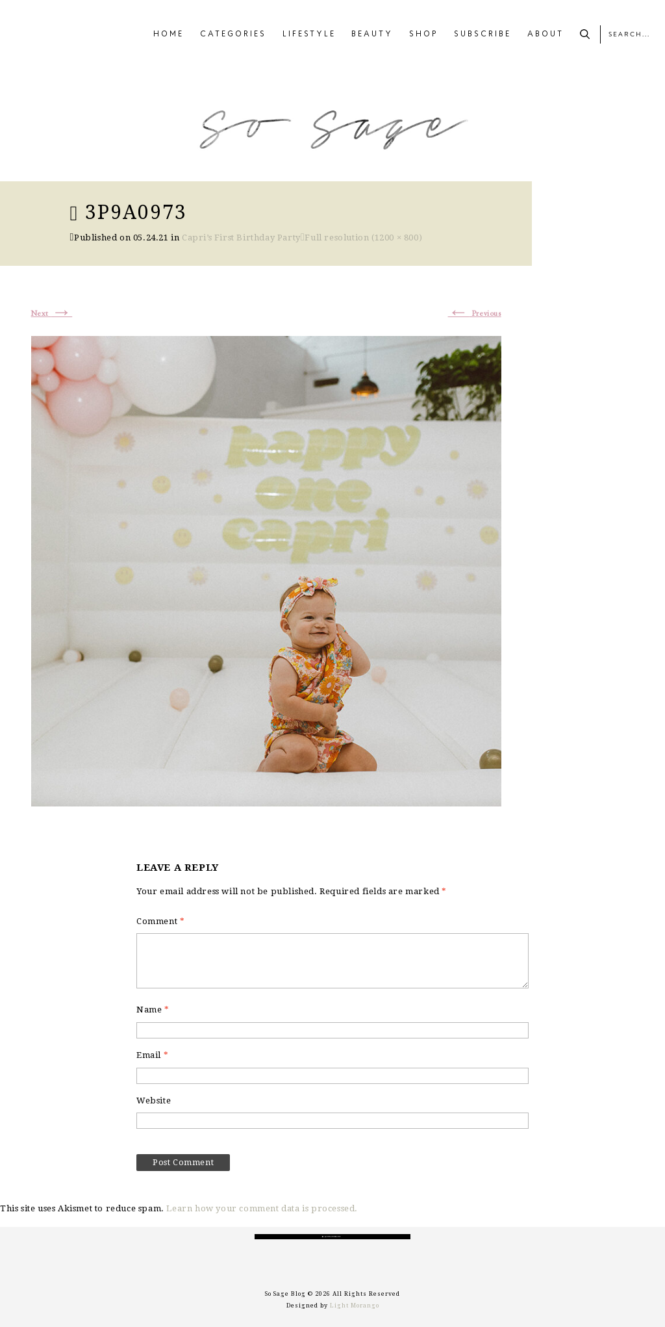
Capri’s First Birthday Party (241, 237)
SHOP (423, 34)
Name (152, 1009)
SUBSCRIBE (482, 34)
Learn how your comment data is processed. (262, 1208)
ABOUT (545, 34)
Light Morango (354, 1305)
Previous (474, 314)
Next (52, 314)
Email (152, 1055)
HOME (168, 34)
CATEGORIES (233, 34)
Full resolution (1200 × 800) (363, 237)
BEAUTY (372, 34)
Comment (160, 921)
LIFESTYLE (309, 34)
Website (153, 1100)
